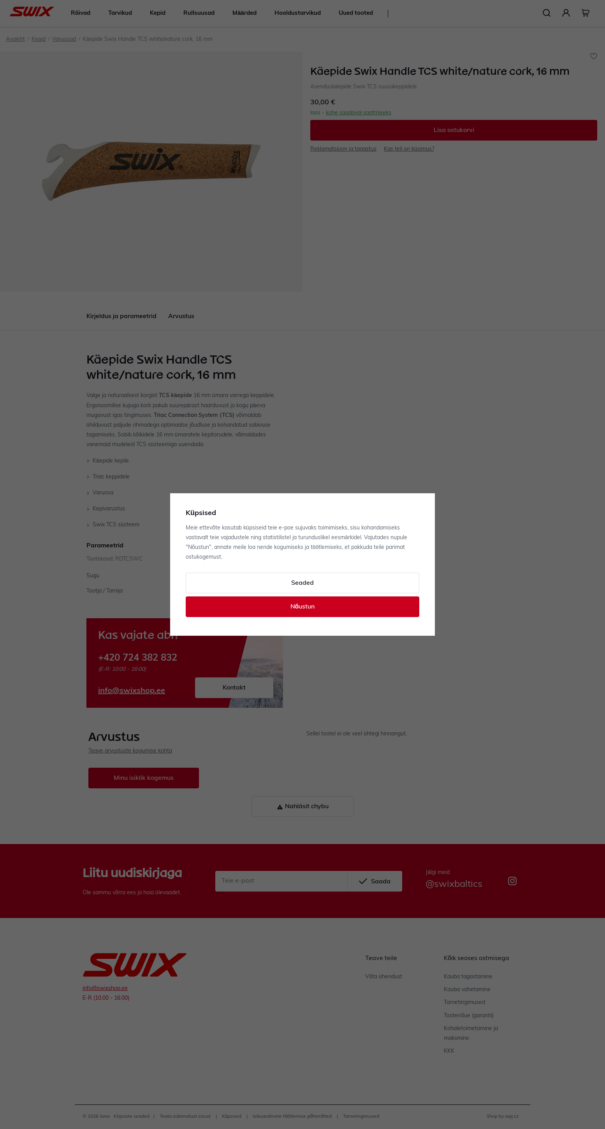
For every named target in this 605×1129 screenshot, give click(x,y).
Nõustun (302, 607)
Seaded (302, 583)
